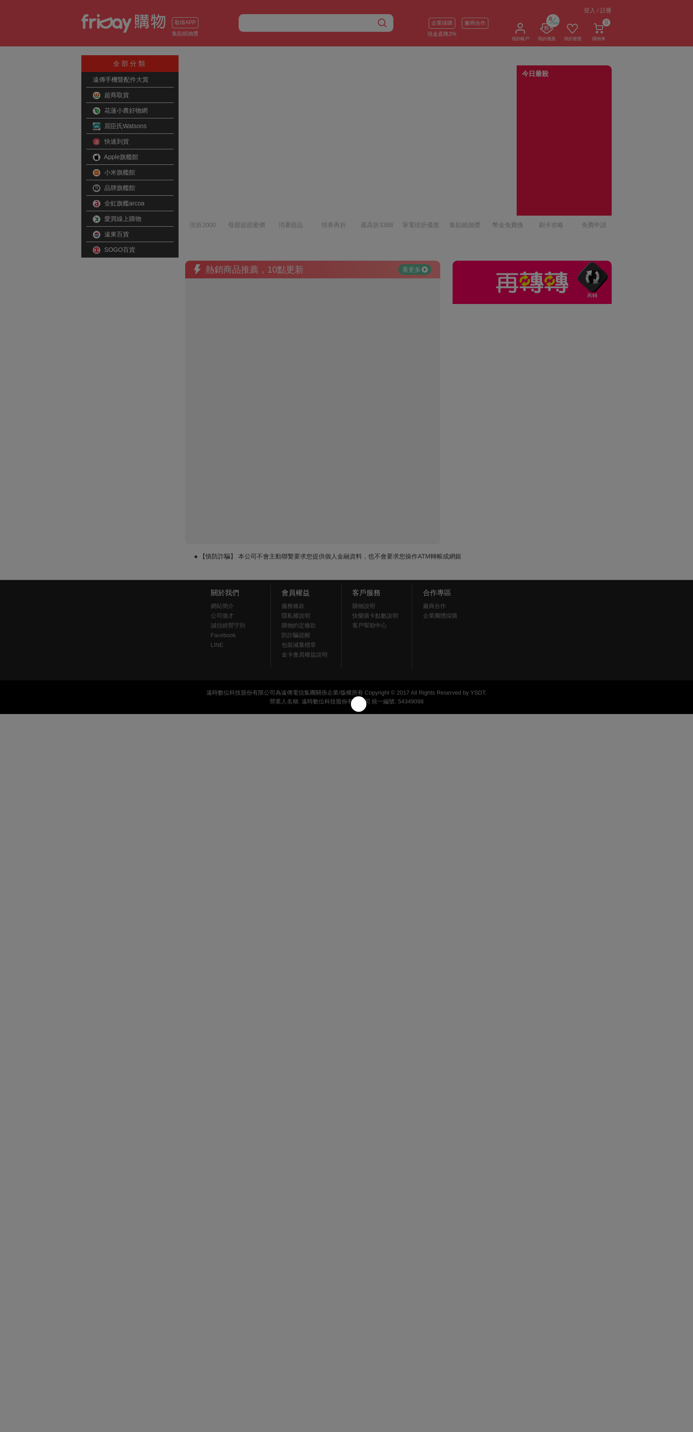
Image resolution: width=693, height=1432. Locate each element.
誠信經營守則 (228, 574)
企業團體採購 (440, 565)
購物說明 (363, 555)
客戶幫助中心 (369, 574)
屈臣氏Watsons (120, 126)
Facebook (223, 584)
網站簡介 (222, 555)
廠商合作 (475, 23)
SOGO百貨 (114, 250)
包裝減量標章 (299, 594)
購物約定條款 (299, 574)
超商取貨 (111, 95)
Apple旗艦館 (115, 157)
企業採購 (442, 23)
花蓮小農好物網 (120, 111)
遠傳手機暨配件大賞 (120, 79)
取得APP (185, 22)
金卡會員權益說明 (304, 603)
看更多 (415, 218)
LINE (217, 594)
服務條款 (293, 555)
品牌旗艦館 (114, 188)
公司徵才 (222, 565)
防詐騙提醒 (296, 584)
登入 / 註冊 (598, 10)
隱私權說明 (296, 565)
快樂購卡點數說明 (375, 565)
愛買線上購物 (117, 219)
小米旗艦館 (114, 173)
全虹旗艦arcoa (119, 204)
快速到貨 (111, 142)
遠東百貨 (111, 235)
